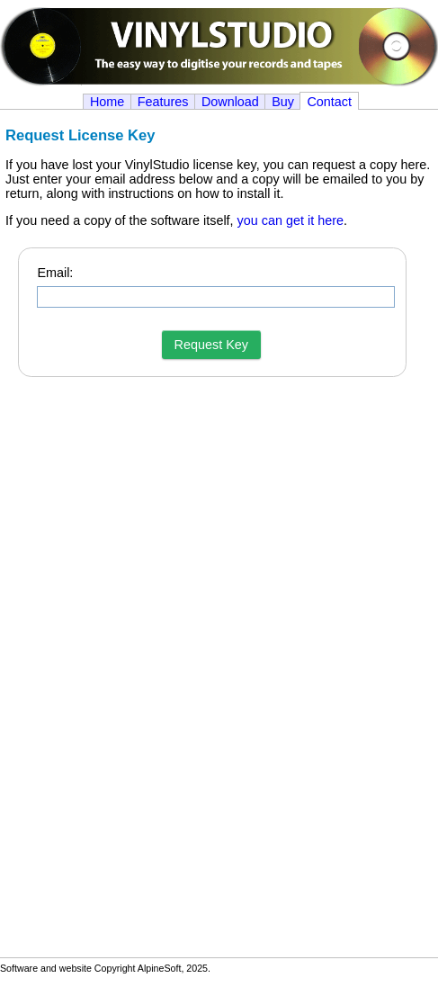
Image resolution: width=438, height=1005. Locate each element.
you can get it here (290, 220)
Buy (283, 101)
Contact (329, 101)
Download (230, 101)
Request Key (211, 344)
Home (107, 101)
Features (163, 101)
